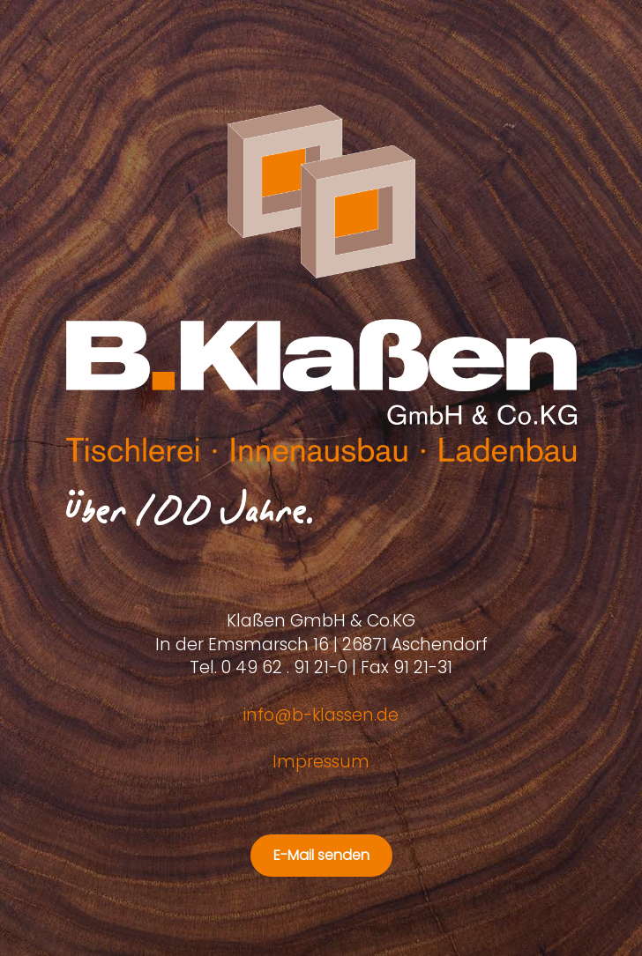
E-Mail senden (321, 855)
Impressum (321, 762)
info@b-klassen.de (321, 715)
